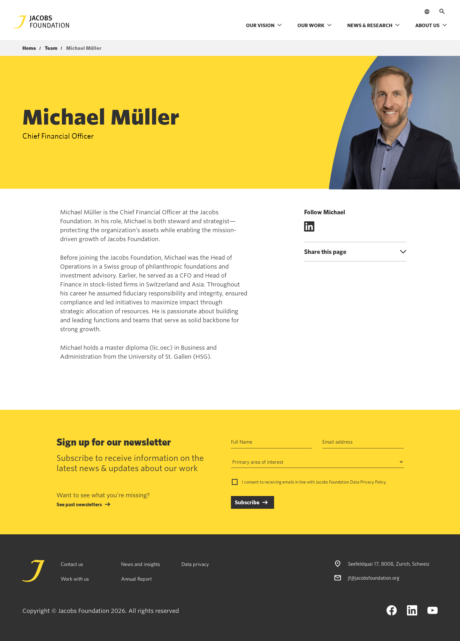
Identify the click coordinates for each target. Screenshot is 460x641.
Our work (314, 25)
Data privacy (195, 564)
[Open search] (442, 11)
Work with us (75, 579)
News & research (373, 25)
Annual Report (136, 579)
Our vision (264, 25)
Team (51, 48)
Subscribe (247, 502)
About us (431, 25)
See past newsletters (79, 504)
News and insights (140, 564)
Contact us (72, 564)
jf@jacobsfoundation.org (373, 578)
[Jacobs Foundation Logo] (41, 22)
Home (29, 48)
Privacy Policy (373, 482)
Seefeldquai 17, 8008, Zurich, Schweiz (388, 564)
